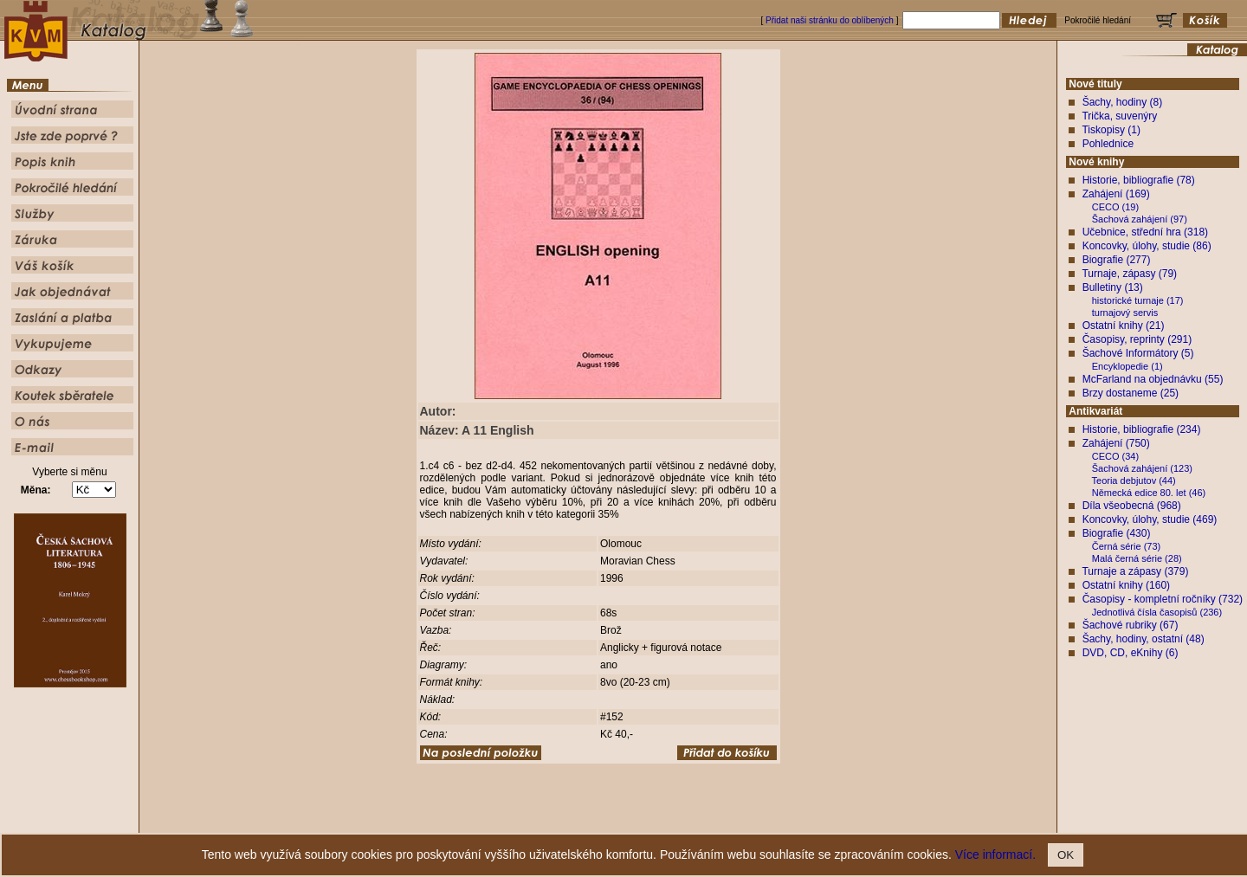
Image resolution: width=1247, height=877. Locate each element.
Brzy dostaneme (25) (1130, 393)
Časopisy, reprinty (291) (1137, 339)
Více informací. (995, 854)
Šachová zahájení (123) (1142, 468)
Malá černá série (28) (1137, 558)
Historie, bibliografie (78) (1138, 180)
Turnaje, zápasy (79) (1129, 274)
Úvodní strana (481, 820)
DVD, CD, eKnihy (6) (1130, 653)
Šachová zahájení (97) (1139, 219)
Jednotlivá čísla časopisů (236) (1157, 612)
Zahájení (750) (1116, 443)
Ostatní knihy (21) (1123, 325)
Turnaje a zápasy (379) (1135, 571)
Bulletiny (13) (1112, 287)
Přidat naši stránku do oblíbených (830, 20)
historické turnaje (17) (1138, 300)
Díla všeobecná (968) (1131, 506)
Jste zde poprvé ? (550, 820)
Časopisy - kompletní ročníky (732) (1162, 599)
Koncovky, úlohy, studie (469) (1150, 519)
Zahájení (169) (1116, 194)
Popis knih (613, 820)
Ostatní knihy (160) (1126, 585)
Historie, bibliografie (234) (1141, 429)
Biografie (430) (1116, 533)
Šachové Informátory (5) (1138, 353)
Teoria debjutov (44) (1134, 480)
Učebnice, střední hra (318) (1145, 232)
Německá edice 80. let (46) (1148, 492)
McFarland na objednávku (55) (1153, 379)
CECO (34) (1115, 456)
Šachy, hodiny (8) (1122, 102)
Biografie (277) (1116, 260)
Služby (728, 820)
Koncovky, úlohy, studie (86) (1146, 246)
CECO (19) (1115, 207)
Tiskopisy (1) (1111, 130)
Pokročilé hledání (674, 820)
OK (1065, 854)
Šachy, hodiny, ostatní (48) (1143, 639)
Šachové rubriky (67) (1130, 625)
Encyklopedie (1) (1127, 366)
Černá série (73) (1126, 546)
